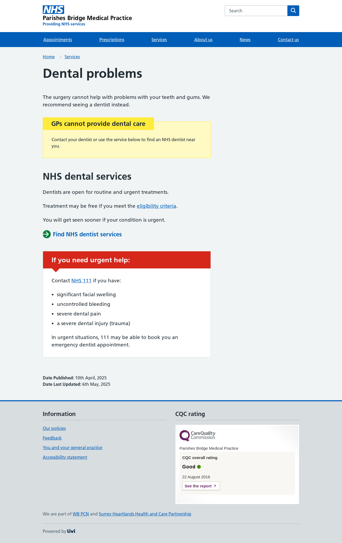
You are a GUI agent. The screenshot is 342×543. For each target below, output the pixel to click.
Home (49, 56)
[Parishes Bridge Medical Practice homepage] (87, 16)
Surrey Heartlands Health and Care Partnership (145, 514)
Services (159, 39)
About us (203, 39)
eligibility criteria (156, 206)
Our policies (54, 428)
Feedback (52, 438)
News (245, 39)
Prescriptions (111, 39)
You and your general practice (72, 447)
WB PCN (81, 514)
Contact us (288, 39)
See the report (198, 486)
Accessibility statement (65, 457)
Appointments (57, 39)
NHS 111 (81, 281)
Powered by (59, 531)
